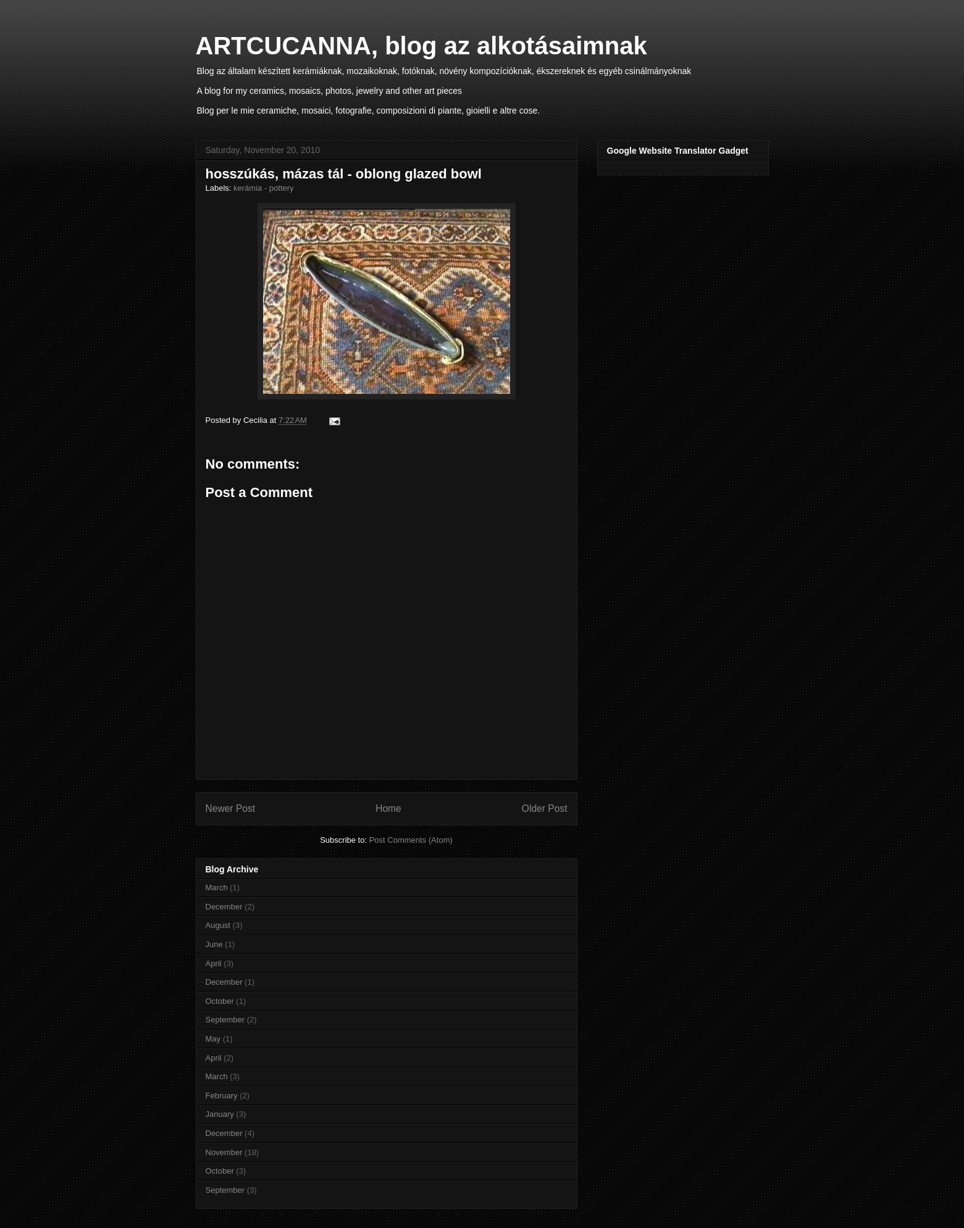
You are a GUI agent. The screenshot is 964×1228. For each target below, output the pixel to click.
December (224, 906)
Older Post (545, 808)
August (218, 925)
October (220, 1001)
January (220, 1114)
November (224, 1152)
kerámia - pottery (263, 188)
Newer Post (231, 808)
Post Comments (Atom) (411, 840)
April (214, 963)
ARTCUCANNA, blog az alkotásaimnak (421, 45)
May (213, 1038)
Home (388, 808)
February (222, 1095)
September (225, 1019)
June (214, 944)
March (217, 887)
